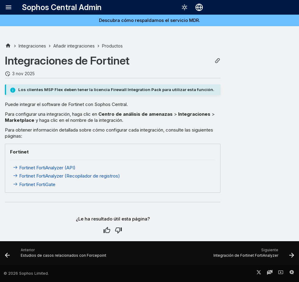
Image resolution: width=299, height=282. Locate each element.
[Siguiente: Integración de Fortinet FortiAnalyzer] (252, 255)
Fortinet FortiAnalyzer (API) (44, 168)
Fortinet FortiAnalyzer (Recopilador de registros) (66, 176)
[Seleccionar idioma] (199, 7)
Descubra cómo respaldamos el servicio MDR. (149, 20)
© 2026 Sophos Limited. (26, 273)
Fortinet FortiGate (34, 184)
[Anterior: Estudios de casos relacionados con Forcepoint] (56, 255)
